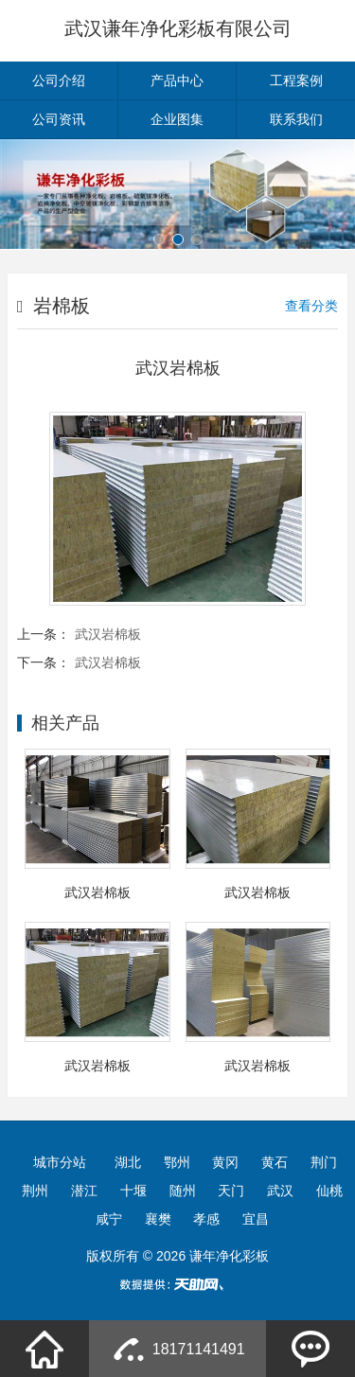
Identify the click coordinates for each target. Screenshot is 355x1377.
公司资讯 (58, 119)
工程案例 (296, 80)
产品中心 (177, 80)
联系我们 (296, 119)
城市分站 (59, 1162)
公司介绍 (58, 80)
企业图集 (177, 119)
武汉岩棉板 (108, 634)
